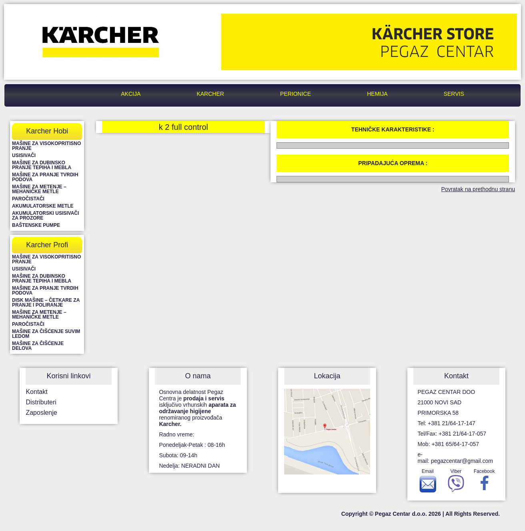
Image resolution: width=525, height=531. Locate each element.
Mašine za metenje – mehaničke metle (39, 189)
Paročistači (28, 199)
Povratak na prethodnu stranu (478, 189)
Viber (456, 482)
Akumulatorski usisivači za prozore (45, 215)
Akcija (130, 94)
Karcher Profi (47, 245)
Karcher (210, 94)
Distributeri (41, 402)
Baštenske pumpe (36, 225)
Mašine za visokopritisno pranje (46, 146)
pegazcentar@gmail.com (462, 461)
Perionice (295, 94)
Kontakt (36, 391)
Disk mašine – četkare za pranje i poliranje (46, 302)
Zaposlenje (41, 412)
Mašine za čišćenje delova (38, 346)
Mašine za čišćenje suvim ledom (46, 334)
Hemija (377, 94)
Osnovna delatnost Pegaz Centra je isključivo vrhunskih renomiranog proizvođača (197, 408)
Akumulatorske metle (43, 206)
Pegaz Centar (65, 94)
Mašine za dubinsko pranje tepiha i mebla (41, 165)
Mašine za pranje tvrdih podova (45, 177)
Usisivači (24, 155)
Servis (454, 94)
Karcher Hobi (47, 131)
